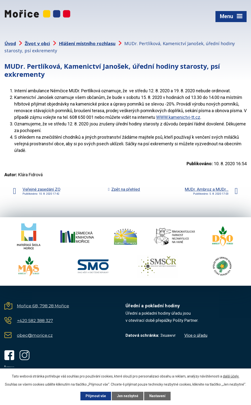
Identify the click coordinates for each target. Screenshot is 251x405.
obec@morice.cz (35, 335)
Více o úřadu (195, 335)
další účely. (231, 376)
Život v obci (37, 43)
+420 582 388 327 (35, 320)
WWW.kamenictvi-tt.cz (178, 117)
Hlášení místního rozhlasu (87, 43)
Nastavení (157, 396)
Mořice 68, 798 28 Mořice (43, 305)
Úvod (10, 43)
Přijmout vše (96, 396)
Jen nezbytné (127, 396)
